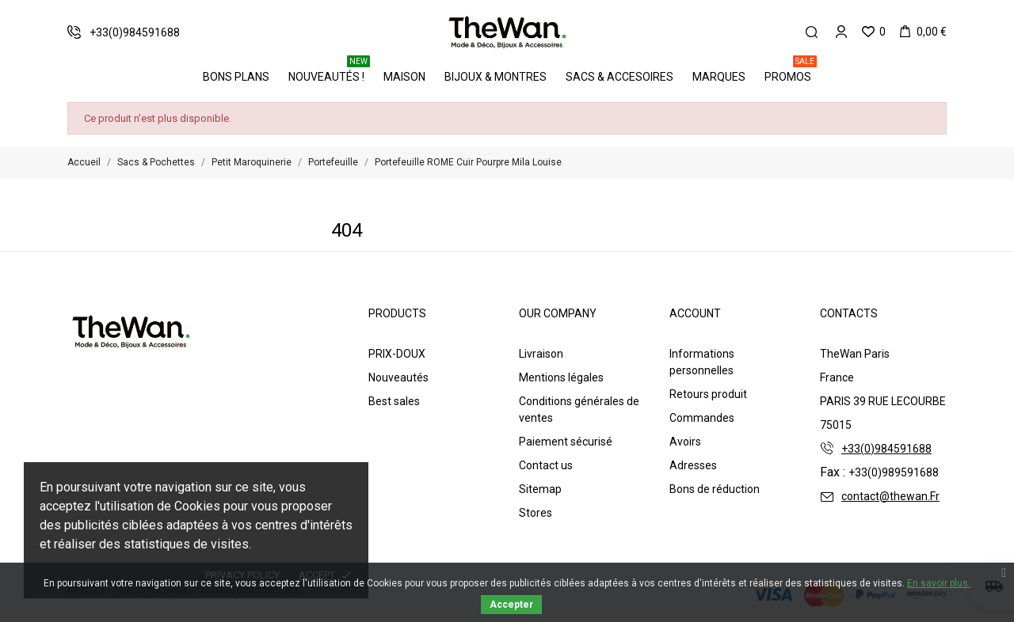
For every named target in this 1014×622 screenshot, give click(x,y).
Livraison (541, 353)
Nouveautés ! (329, 71)
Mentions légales (561, 377)
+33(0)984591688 (886, 448)
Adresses (693, 465)
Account (695, 313)
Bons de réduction (714, 489)
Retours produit (708, 394)
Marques (718, 76)
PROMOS (790, 71)
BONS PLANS (236, 76)
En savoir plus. (938, 583)
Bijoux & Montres (495, 76)
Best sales (394, 401)
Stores (535, 512)
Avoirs (685, 441)
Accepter (511, 604)
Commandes (701, 418)
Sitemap (540, 489)
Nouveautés (398, 377)
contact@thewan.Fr (890, 496)
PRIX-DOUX (396, 353)
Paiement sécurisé (565, 441)
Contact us (546, 465)
